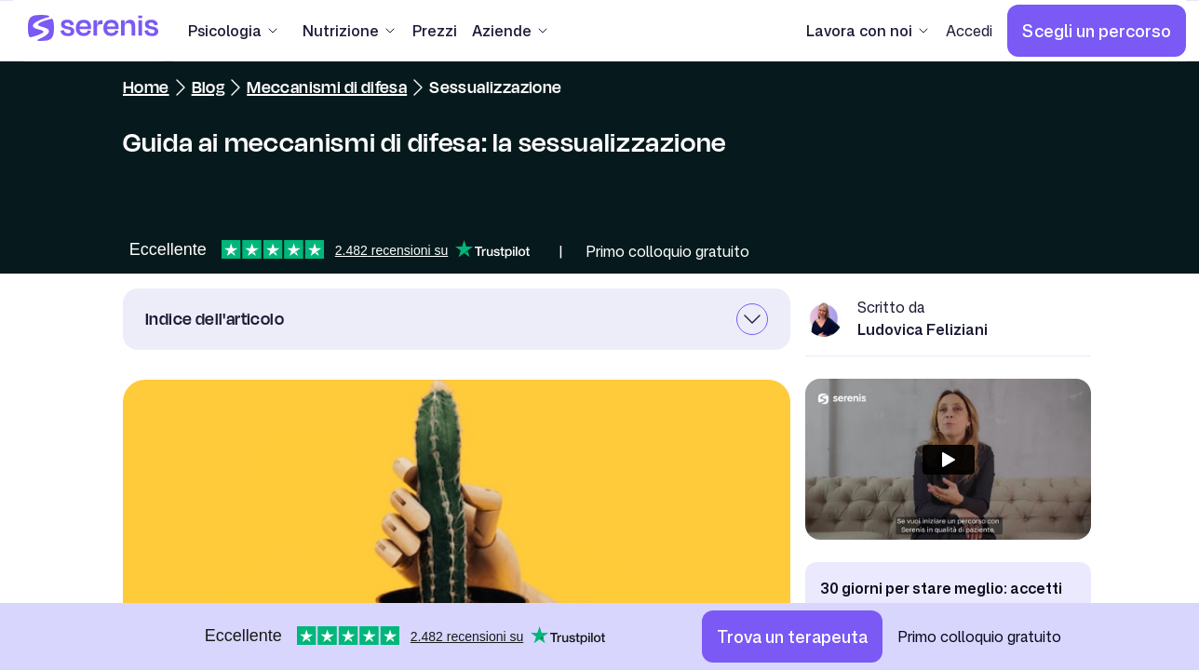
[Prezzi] (434, 31)
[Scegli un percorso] (1096, 31)
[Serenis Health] (93, 31)
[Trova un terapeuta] (792, 636)
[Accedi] (969, 31)
